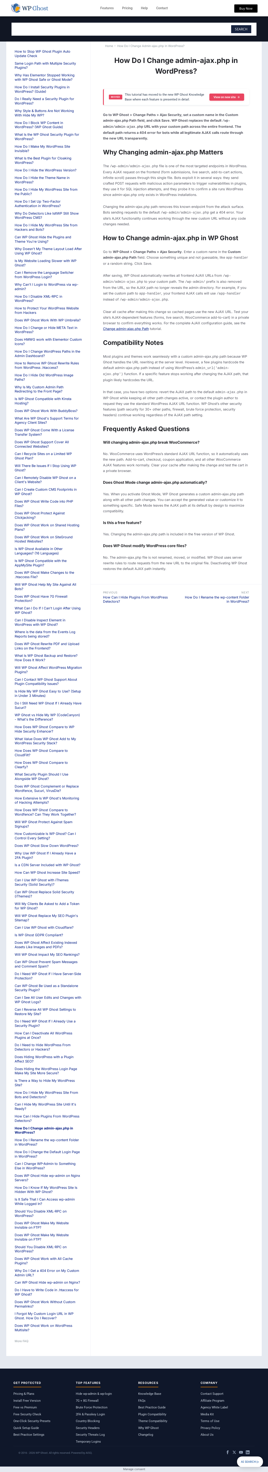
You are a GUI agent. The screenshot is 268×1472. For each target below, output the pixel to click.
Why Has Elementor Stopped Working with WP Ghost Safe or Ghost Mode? (45, 77)
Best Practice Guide (152, 1407)
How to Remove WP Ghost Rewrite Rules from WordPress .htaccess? (47, 365)
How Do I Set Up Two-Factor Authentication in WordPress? (38, 203)
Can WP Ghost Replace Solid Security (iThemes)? (44, 894)
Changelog (145, 1435)
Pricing (127, 8)
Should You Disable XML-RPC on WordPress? (41, 1249)
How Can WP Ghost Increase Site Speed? (47, 872)
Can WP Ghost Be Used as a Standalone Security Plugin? (46, 988)
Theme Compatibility (152, 1421)
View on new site (227, 97)
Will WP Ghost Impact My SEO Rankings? (47, 954)
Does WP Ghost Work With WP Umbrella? (48, 320)
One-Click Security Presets (31, 1421)
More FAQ (21, 1341)
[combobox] (106, 29)
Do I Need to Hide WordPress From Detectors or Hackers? (43, 1047)
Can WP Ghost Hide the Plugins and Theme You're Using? (43, 239)
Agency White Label (214, 1407)
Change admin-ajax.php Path (126, 325)
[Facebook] (227, 1453)
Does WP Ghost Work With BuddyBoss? (46, 411)
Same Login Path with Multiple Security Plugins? (45, 65)
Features (107, 8)
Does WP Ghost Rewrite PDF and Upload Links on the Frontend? (47, 646)
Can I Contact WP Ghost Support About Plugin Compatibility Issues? (46, 681)
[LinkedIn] (248, 1453)
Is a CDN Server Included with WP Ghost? (47, 865)
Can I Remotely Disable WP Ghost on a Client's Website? (45, 480)
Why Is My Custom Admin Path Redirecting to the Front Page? (39, 389)
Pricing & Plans (23, 1394)
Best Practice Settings (28, 1435)
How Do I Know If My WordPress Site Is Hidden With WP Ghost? (46, 1189)
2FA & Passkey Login (90, 1414)
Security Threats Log (90, 1435)
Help (144, 8)
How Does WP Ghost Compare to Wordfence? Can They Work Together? (45, 812)
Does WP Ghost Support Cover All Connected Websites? (42, 444)
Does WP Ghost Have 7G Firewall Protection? (41, 598)
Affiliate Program (212, 1401)
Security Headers (88, 1428)
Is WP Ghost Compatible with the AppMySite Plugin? (41, 563)
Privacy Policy (210, 1428)
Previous (110, 587)
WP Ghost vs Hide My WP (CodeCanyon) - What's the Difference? (47, 717)
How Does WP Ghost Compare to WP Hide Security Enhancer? (44, 729)
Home (109, 46)
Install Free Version (27, 1401)
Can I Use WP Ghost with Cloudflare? (44, 927)
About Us (207, 1435)
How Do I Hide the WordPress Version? (45, 170)
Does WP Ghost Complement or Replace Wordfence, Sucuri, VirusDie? (47, 788)
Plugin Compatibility (152, 1414)
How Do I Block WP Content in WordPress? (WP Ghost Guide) (39, 125)
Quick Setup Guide (26, 1428)
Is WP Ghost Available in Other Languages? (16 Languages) (39, 551)
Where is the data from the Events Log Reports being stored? (45, 634)
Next (245, 587)
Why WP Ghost (148, 1428)
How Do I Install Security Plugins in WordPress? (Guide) (42, 89)
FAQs (142, 1401)
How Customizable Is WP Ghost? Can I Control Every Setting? (45, 836)
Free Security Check (27, 1414)
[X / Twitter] (234, 1453)
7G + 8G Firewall (87, 1401)
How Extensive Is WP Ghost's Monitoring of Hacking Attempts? (47, 800)
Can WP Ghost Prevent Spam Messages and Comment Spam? (46, 964)
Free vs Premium (25, 1407)
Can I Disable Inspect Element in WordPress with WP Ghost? (40, 622)
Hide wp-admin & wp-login (94, 1394)
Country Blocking (88, 1421)
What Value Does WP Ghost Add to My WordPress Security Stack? (45, 741)
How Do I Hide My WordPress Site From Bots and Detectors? (46, 1094)
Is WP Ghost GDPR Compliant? (39, 935)
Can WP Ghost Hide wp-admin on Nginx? (47, 1282)
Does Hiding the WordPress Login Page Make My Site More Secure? (46, 1071)
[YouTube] (241, 1453)
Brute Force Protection (91, 1407)
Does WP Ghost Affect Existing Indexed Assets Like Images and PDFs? (46, 944)
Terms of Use (210, 1421)
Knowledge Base (149, 1394)
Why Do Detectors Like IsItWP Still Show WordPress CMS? (47, 215)
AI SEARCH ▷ (250, 1462)
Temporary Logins (88, 1441)
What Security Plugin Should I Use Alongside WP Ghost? (41, 776)
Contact (162, 8)
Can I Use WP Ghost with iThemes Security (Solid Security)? (41, 882)
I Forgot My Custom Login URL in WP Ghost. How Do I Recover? (44, 1316)
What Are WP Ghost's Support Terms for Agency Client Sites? (47, 420)
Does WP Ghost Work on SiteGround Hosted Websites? (44, 539)
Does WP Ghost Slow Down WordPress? (47, 846)
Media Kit (207, 1414)
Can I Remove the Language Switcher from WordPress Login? (44, 274)
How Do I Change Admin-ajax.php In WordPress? (150, 46)
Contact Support (212, 1394)
